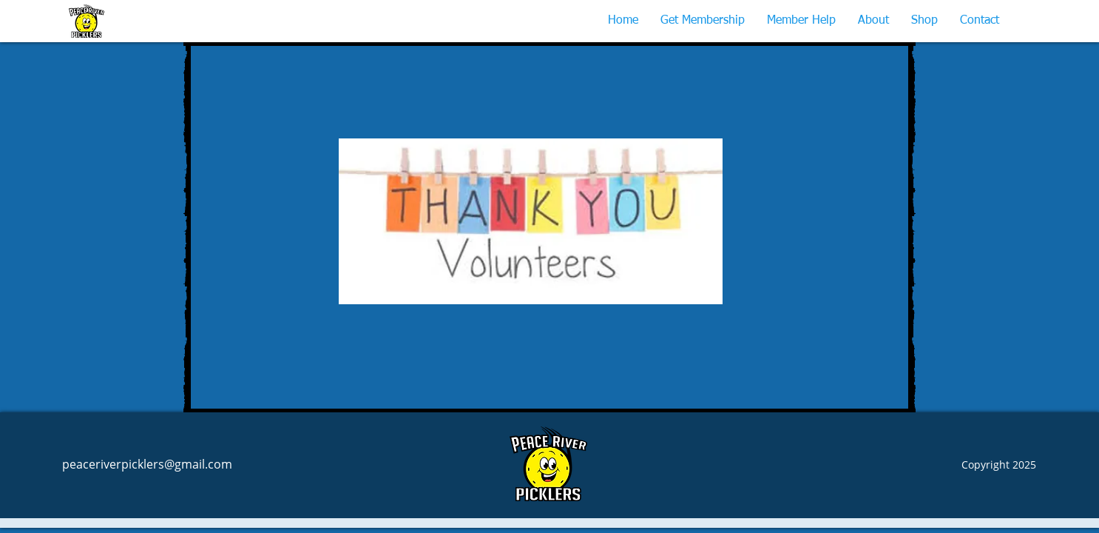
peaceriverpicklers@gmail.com (147, 464)
